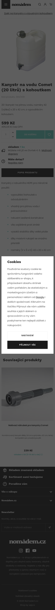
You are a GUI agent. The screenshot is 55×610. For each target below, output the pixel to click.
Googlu (40, 297)
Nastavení (27, 335)
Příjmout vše (27, 345)
